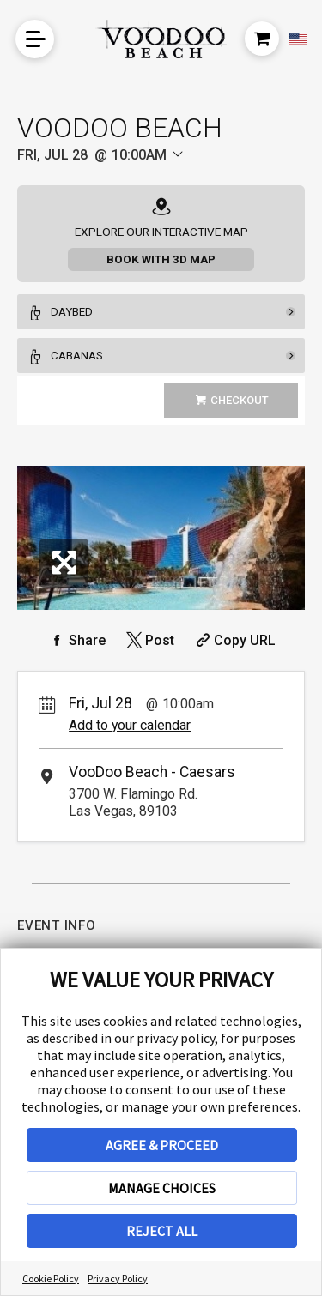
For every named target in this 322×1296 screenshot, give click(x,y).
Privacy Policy (118, 1278)
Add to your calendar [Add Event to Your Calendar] (130, 725)
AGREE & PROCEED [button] (162, 1145)
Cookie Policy (50, 1278)
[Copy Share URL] (233, 640)
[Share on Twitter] (149, 640)
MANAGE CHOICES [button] (162, 1188)
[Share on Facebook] (76, 640)
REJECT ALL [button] (161, 1230)
